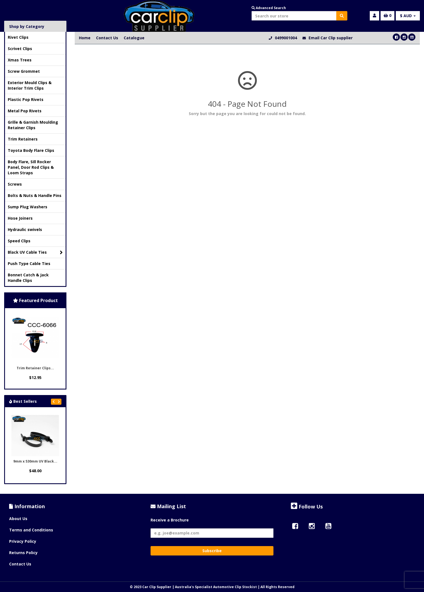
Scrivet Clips (20, 48)
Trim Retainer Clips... (35, 368)
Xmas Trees (20, 60)
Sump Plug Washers (27, 206)
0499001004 (286, 37)
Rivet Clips (18, 37)
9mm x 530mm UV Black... (35, 461)
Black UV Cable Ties (35, 252)
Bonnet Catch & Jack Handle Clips (28, 277)
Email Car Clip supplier (331, 37)
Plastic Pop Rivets (25, 99)
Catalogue (134, 37)
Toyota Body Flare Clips (31, 150)
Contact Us (107, 37)
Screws (15, 184)
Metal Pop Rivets (25, 110)
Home (85, 37)
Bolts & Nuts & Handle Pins (34, 195)
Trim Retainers (23, 139)
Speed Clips (19, 240)
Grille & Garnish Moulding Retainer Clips (33, 125)
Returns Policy (23, 552)
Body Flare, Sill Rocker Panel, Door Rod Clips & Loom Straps (31, 167)
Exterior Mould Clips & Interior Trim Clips (29, 85)
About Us (18, 518)
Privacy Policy (22, 541)
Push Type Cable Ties (29, 263)
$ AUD (408, 15)
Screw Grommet (24, 71)
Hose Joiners (20, 218)
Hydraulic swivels (25, 229)
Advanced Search (269, 8)
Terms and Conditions (31, 530)
